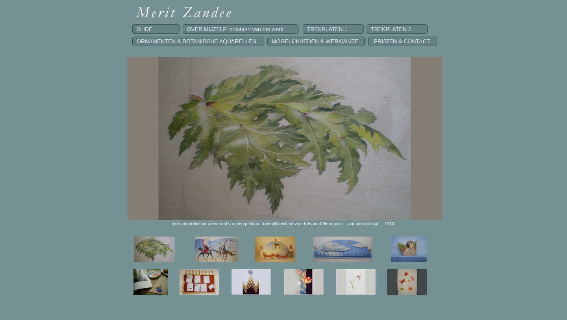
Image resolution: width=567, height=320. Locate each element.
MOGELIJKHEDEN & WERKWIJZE (316, 41)
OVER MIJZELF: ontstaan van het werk (240, 29)
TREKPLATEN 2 (397, 29)
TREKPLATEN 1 (333, 29)
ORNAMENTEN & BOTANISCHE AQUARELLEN (198, 41)
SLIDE (156, 29)
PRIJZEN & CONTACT (402, 41)
